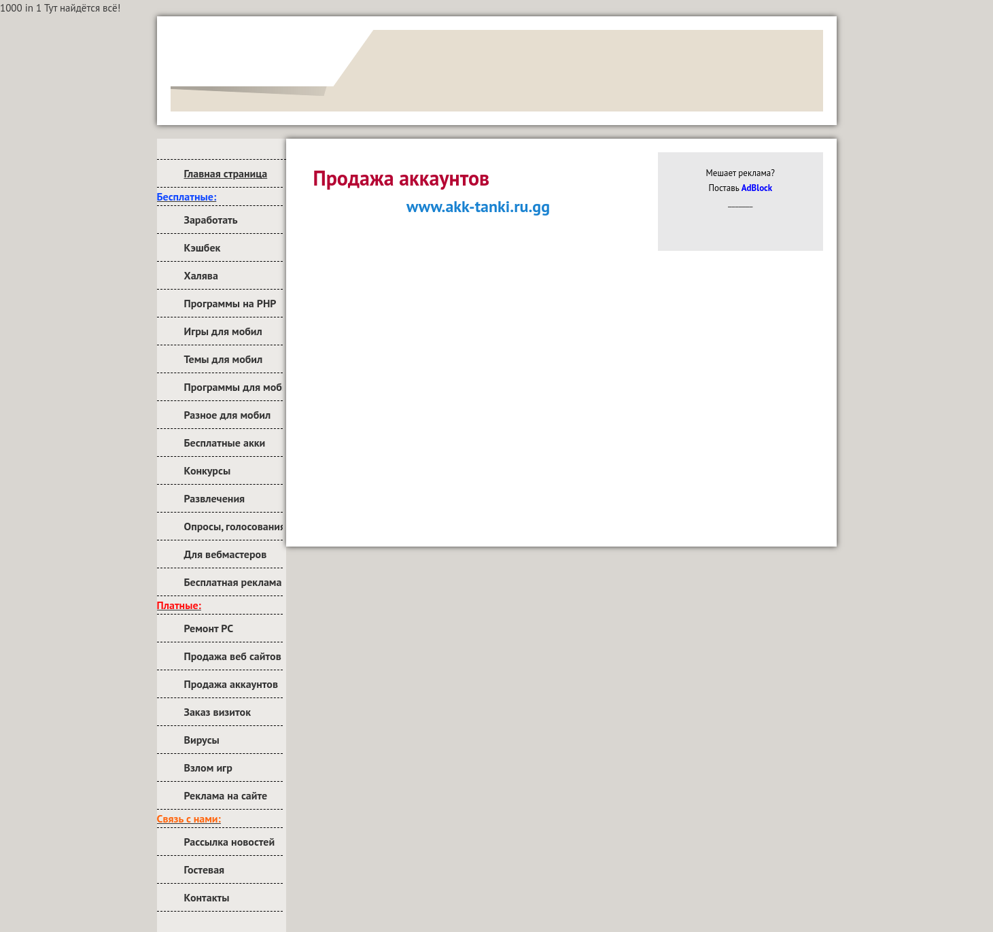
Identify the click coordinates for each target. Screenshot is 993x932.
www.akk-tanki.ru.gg (478, 206)
